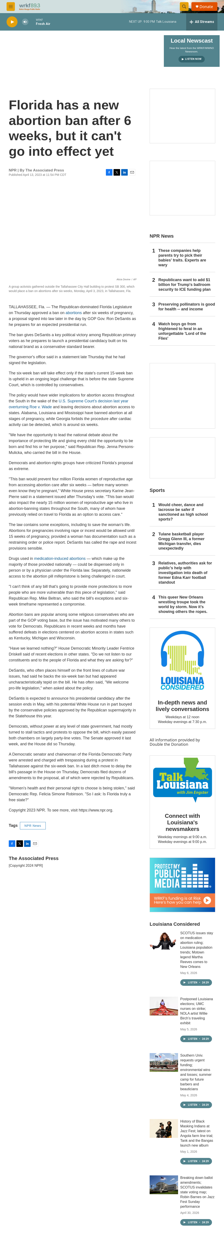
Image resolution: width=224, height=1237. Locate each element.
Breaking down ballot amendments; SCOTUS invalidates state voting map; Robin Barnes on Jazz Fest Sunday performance (197, 1192)
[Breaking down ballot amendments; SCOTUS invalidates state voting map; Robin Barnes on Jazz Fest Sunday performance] (164, 1184)
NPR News (32, 825)
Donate (206, 6)
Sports (157, 490)
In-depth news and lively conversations (182, 705)
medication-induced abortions (60, 558)
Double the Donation (169, 744)
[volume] (25, 22)
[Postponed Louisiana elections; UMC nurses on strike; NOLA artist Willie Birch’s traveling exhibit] (164, 1006)
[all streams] (201, 22)
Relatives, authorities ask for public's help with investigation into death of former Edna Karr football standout (185, 573)
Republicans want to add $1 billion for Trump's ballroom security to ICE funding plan (184, 285)
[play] (12, 21)
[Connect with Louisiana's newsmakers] (182, 781)
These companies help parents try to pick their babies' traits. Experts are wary (182, 257)
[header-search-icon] (184, 6)
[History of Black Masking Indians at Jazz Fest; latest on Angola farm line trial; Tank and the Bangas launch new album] (164, 1128)
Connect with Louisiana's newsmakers (182, 822)
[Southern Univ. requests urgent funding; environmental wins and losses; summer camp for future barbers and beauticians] (164, 1062)
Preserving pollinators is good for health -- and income (186, 306)
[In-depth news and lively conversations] (182, 660)
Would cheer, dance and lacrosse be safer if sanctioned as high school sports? (183, 512)
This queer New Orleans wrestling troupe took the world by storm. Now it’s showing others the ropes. (182, 604)
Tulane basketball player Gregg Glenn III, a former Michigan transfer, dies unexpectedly (181, 541)
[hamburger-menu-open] (11, 6)
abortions (74, 313)
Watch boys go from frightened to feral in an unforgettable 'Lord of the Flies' (182, 331)
